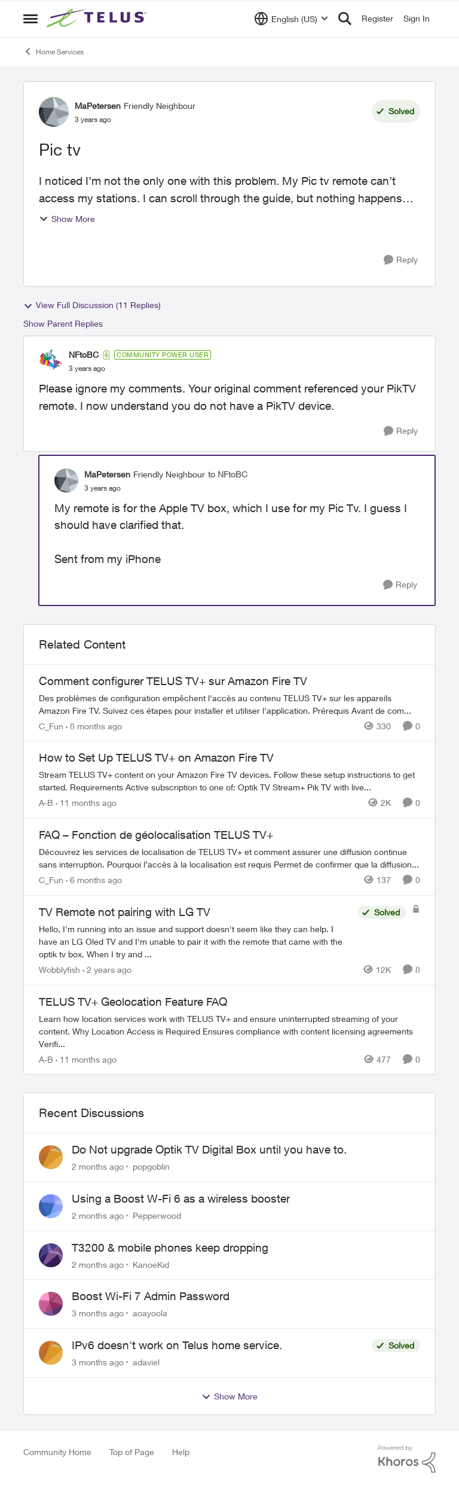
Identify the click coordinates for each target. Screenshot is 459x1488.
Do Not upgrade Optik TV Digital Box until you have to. (209, 1149)
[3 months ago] (98, 1313)
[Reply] (400, 260)
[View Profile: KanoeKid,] (51, 1255)
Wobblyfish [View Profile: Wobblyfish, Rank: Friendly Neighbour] (59, 969)
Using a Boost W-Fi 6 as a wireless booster (181, 1198)
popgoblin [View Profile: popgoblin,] (151, 1166)
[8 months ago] (94, 725)
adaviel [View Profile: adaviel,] (146, 1362)
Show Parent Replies (63, 323)
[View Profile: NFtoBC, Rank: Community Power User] (51, 361)
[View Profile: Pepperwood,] (51, 1206)
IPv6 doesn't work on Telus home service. (177, 1345)
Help (180, 1452)
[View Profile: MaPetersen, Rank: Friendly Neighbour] (54, 112)
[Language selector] (291, 19)
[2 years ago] (106, 969)
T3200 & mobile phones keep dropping (170, 1247)
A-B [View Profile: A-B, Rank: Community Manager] (46, 803)
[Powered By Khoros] (407, 1459)
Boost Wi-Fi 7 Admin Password (151, 1296)
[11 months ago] (86, 802)
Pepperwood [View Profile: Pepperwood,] (157, 1215)
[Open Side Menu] (30, 19)
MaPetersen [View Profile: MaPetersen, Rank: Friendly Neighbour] (98, 106)
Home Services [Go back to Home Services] (53, 51)
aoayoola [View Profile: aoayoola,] (150, 1313)
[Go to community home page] (98, 18)
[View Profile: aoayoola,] (51, 1304)
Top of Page (131, 1452)
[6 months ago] (94, 880)
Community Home (57, 1452)
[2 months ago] (98, 1166)
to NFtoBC (227, 474)
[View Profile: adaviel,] (51, 1353)
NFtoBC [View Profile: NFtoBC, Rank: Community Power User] (84, 354)
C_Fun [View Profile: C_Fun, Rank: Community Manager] (51, 725)
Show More (67, 219)
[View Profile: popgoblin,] (51, 1157)
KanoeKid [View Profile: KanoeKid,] (151, 1264)
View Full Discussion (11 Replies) (92, 305)
